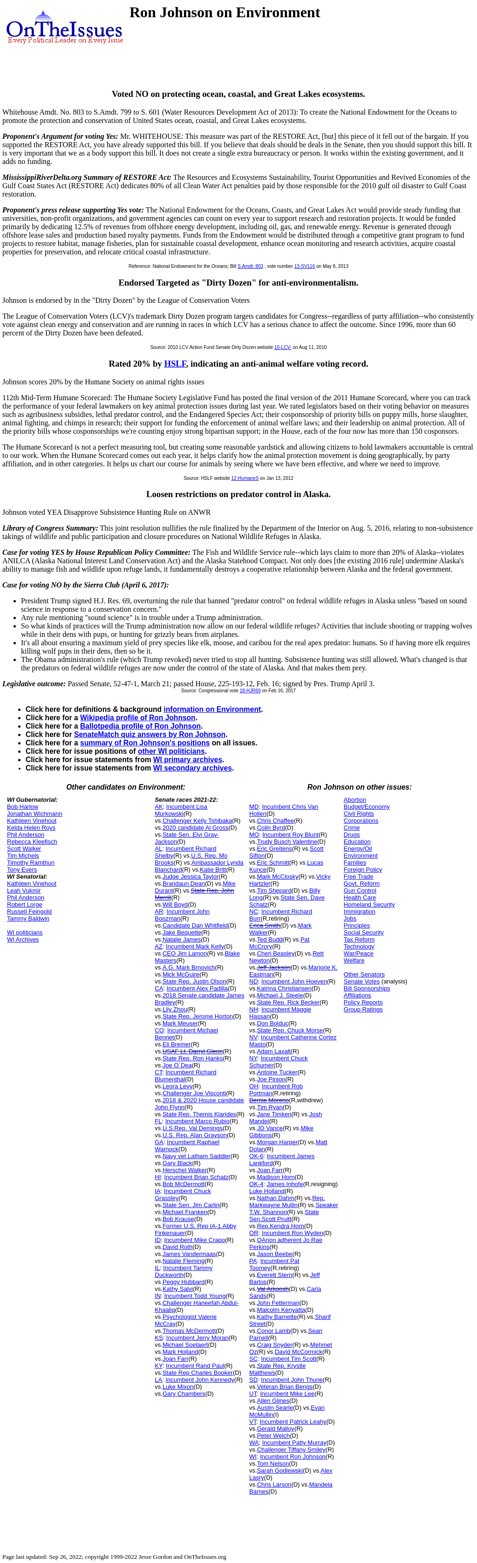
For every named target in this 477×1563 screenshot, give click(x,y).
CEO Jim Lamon (185, 953)
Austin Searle (275, 1407)
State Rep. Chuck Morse (290, 1030)
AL (158, 848)
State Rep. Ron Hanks (193, 1058)
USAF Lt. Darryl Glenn (193, 1051)
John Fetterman (278, 1302)
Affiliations (357, 995)
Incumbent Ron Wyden (292, 1232)
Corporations (361, 820)
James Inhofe (285, 1184)
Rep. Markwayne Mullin (287, 1201)
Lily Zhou (175, 1009)
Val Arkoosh (273, 1288)
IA (157, 1191)
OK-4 (256, 1184)
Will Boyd (175, 904)
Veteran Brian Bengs (285, 1386)
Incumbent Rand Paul (195, 1365)
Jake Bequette (182, 932)
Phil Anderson (25, 834)
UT (253, 1393)
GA (159, 1142)
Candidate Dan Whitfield (195, 925)
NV (253, 1037)
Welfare (354, 960)
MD (254, 806)
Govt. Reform (362, 883)
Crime (352, 827)
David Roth (177, 1246)
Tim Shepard (274, 890)
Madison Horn (276, 1177)
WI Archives (23, 939)
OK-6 (256, 1156)
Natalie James (182, 939)
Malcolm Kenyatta (281, 1309)
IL (157, 1267)
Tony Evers (22, 869)
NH (253, 1009)
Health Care (360, 897)
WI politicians (25, 932)
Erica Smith (264, 925)
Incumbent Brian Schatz (196, 1177)
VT (252, 1421)
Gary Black (177, 1163)
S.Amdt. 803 (250, 266)
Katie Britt (213, 869)
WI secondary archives (192, 768)
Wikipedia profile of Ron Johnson (138, 718)
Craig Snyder (275, 1344)
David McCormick (298, 1351)
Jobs (350, 918)
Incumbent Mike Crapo (194, 1239)
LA (158, 1379)
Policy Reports (363, 1002)
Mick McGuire (181, 974)
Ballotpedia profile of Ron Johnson (140, 726)
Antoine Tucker (277, 1072)
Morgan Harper (277, 1142)
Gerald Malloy (275, 1428)
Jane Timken (274, 1114)
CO (159, 1030)
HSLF (175, 364)
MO (254, 834)
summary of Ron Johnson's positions (145, 743)
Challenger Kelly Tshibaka (197, 820)
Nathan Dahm (275, 1197)
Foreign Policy (363, 869)
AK (159, 806)
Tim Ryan (270, 1107)
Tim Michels (23, 855)
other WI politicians (171, 751)
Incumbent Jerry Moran (197, 1337)
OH (254, 1086)
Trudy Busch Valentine (287, 841)
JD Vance (270, 1128)
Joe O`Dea (177, 1065)
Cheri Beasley (276, 953)
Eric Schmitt (273, 862)
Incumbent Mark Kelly (195, 946)
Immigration (359, 911)
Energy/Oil (358, 848)
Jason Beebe (275, 1253)
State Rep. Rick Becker (288, 1002)
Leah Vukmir (24, 890)
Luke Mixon (178, 1386)
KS (159, 1337)
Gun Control (360, 890)
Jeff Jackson (274, 967)
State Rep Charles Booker (198, 1372)
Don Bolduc (272, 1023)
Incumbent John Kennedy (199, 1379)
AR (159, 911)
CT (158, 1072)
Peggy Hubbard (183, 1281)
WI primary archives (187, 760)
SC (253, 1358)
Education (357, 841)
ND (253, 981)
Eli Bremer (177, 1044)
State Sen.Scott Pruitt (284, 1215)
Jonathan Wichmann (34, 813)
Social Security (364, 932)
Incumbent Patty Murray (294, 1442)
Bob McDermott (183, 1184)
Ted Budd (270, 939)
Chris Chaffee (275, 820)
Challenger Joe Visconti (194, 1093)
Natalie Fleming (183, 1260)
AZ (159, 946)
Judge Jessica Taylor (190, 876)
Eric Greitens (274, 848)
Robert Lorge (24, 904)
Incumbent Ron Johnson (293, 1456)
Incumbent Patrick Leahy (292, 1421)
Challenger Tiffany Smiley (291, 1449)
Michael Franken (185, 1211)
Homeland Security (369, 904)
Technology (359, 946)
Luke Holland (267, 1191)
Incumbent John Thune (292, 1379)
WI (253, 1456)
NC (253, 911)
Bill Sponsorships (367, 988)
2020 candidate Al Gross (196, 827)
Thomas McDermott (189, 1330)
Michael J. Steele (280, 995)
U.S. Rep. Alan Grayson (195, 1135)
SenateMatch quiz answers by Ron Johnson (149, 734)
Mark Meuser (180, 1023)
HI (158, 1177)
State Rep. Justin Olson (194, 981)
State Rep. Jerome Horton (198, 1016)
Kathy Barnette (277, 1316)
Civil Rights (359, 813)
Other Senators (364, 974)
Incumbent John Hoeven (294, 981)
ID (158, 1239)
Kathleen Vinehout (31, 820)
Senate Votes (362, 981)
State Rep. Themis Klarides (199, 1114)
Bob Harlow (22, 806)
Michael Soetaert (185, 1344)
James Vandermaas (189, 1253)
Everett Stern (275, 1274)
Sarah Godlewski (280, 1470)
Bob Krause (178, 1218)
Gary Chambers (184, 1393)
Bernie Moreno (269, 1100)
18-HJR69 (249, 690)
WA (254, 1442)
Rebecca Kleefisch (32, 841)
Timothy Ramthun (31, 862)
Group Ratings (363, 1009)
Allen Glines (273, 1400)
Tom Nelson (273, 1463)
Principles (357, 925)
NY (253, 1058)
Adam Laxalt (274, 1051)
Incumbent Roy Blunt (290, 834)
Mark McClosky (278, 876)
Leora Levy (177, 1086)
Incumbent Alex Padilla (197, 988)
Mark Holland (180, 1351)
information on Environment (212, 709)
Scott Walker (24, 848)
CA (159, 988)
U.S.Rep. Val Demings (193, 1128)
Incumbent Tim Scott (288, 1358)
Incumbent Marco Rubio (197, 1121)
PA (253, 1260)
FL (158, 1121)
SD (253, 1379)
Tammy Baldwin (28, 918)
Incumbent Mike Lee (287, 1393)
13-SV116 (304, 266)
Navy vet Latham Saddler (197, 1156)
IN (158, 1295)
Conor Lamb (274, 1330)
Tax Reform (359, 939)
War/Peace (359, 953)
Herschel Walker (185, 1170)
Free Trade (359, 876)
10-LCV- (283, 347)
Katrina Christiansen (284, 988)
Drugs (352, 834)
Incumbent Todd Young (194, 1295)
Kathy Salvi (178, 1288)
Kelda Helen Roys (31, 827)
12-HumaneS (245, 478)
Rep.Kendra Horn (280, 1225)
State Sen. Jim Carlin (191, 1204)
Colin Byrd (271, 827)
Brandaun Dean (184, 883)
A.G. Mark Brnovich (189, 967)
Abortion (355, 799)
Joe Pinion (271, 1079)
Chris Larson (274, 1484)
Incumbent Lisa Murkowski (181, 810)
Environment (361, 855)
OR (254, 1232)
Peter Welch (273, 1435)
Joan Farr (176, 1358)
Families (355, 862)
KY (159, 1365)
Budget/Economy (367, 806)
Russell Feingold (29, 911)
